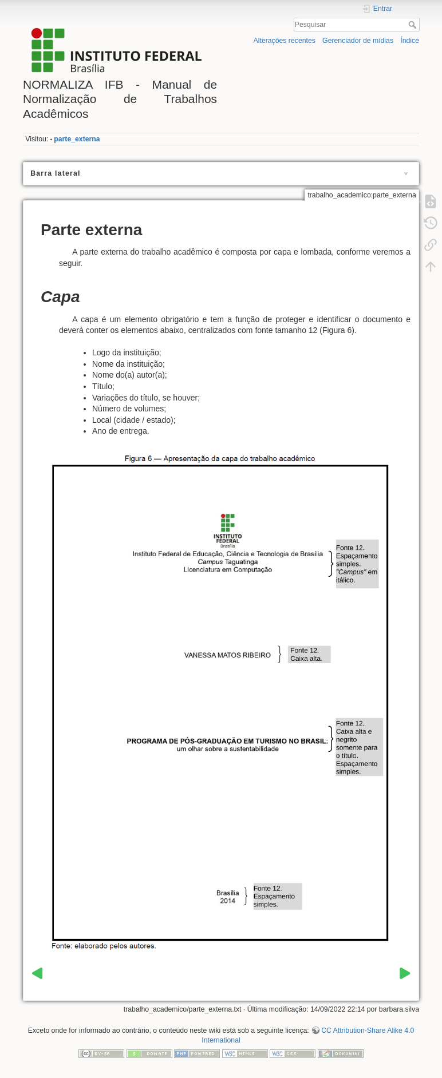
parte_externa (77, 139)
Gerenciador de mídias (357, 41)
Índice (409, 41)
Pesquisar (413, 25)
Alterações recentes (284, 41)
